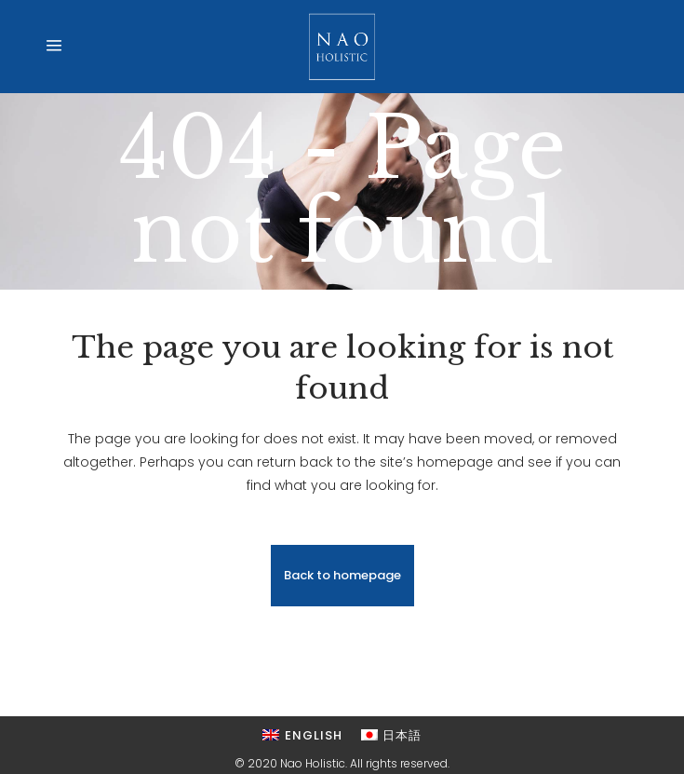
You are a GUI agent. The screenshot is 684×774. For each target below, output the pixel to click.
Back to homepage (342, 575)
